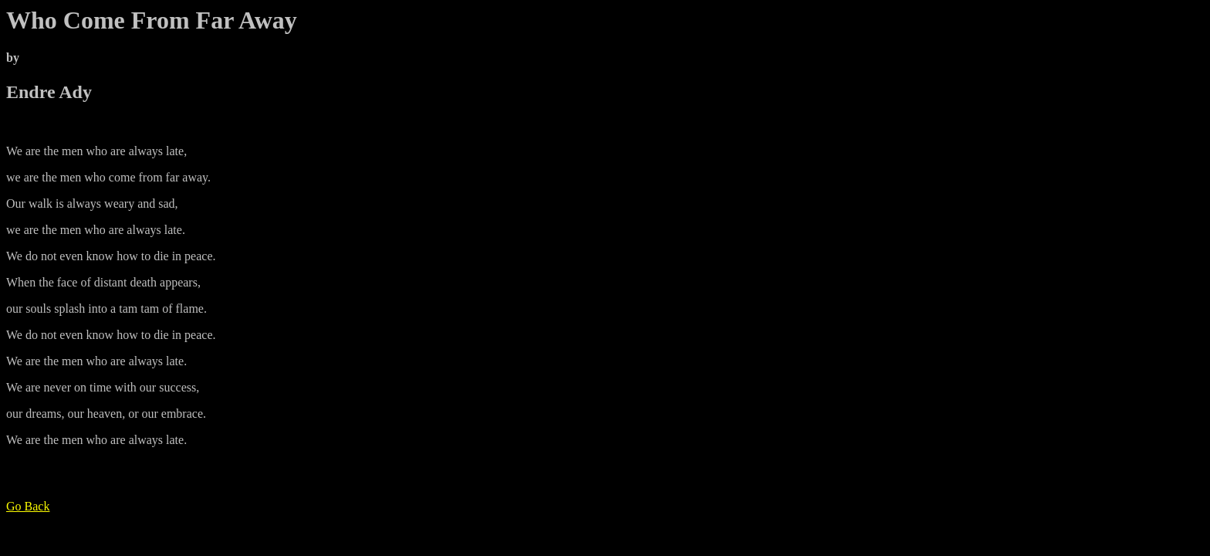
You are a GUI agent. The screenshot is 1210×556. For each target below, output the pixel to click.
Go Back (27, 506)
